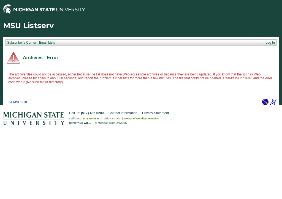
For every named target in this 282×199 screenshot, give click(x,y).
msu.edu (115, 118)
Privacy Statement (155, 113)
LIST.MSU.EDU (17, 102)
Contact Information (123, 113)
